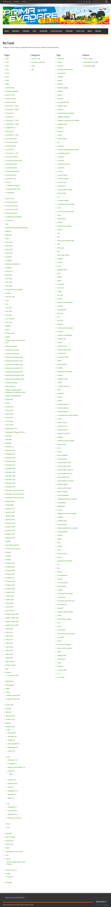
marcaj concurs (62, 346)
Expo (7, 238)
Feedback (16, 1)
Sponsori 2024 (10, 534)
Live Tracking (10, 318)
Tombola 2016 (10, 574)
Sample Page (10, 501)
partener (60, 437)
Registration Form (11, 428)
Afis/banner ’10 (13, 760)
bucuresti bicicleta (63, 102)
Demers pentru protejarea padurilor (17, 228)
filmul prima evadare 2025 (65, 240)
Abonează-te (101, 902)
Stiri (32, 69)
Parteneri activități (11, 383)
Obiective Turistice (11, 346)
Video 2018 (9, 636)
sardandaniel (87, 66)
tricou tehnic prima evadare (66, 633)
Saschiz (60, 535)
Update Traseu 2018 (12, 618)
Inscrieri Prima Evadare (64, 302)
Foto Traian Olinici (63, 255)
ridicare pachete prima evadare (67, 528)
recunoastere (61, 502)
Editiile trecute (7, 1)
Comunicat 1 (10, 113)
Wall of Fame (10, 661)
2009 (8, 730)
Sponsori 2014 (10, 508)
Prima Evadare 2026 (64, 466)
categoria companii (63, 117)
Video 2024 (9, 650)
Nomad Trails (10, 333)
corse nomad (61, 193)
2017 (7, 69)
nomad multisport (63, 408)
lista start (60, 313)
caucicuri (60, 131)
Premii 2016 (9, 414)
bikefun (59, 95)
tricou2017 (60, 637)
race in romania (62, 491)
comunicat (60, 160)
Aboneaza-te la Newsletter (14, 897)
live (58, 317)
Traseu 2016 (10, 603)
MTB (58, 390)
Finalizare (9, 268)
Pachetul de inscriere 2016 (14, 364)
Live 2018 (9, 311)
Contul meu (9, 220)
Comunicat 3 (10, 149)
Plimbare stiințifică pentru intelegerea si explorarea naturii (16, 391)
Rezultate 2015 (10, 458)
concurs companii (63, 178)
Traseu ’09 (11, 751)
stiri (58, 568)
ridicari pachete (62, 532)
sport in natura (62, 553)
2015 (7, 62)
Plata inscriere (10, 386)
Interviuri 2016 (10, 297)
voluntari (60, 666)
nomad (59, 401)
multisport (60, 393)
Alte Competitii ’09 (14, 744)
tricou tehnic (61, 630)
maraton (60, 331)
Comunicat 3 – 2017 (12, 153)
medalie (60, 375)
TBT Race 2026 (62, 583)
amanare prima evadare (65, 69)
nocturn (59, 397)
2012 (8, 824)
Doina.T (86, 58)
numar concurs (62, 422)
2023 (7, 77)
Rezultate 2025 (10, 487)
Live (7, 304)
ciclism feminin (62, 139)
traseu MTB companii (64, 619)
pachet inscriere (62, 430)
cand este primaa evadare (65, 113)
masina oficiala (62, 364)
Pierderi (10, 787)
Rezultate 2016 (10, 461)
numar (59, 419)
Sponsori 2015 (10, 512)
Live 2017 (9, 308)
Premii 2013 (9, 844)
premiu (59, 451)
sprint (59, 557)
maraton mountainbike (64, 335)
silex (58, 542)
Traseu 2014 (10, 596)
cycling (59, 222)
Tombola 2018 (10, 581)
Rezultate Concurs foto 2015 (15, 498)
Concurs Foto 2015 (12, 206)
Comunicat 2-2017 (11, 139)
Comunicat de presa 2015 (14, 160)
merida (59, 382)
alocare (59, 62)
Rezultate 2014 (10, 454)
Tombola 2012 (10, 719)
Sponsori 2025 (10, 538)
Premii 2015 (9, 410)
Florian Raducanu (89, 62)
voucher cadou (62, 670)
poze (59, 448)
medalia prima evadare (64, 371)
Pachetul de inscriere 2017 (14, 368)
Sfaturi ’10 (11, 798)
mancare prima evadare (65, 328)
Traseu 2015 (10, 599)
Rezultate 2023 (10, 479)
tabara (59, 572)
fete (58, 233)
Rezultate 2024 (10, 483)
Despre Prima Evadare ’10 (16, 767)
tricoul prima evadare (64, 644)
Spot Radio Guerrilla (12, 545)
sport (59, 550)
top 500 (59, 590)
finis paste (60, 248)
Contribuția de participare (14, 217)
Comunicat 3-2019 (11, 157)
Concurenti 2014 (11, 178)
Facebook (9, 257)
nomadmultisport (62, 411)
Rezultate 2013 (10, 450)
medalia (60, 368)
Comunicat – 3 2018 (12, 109)
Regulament (9, 681)
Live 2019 (9, 315)
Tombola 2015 (10, 570)
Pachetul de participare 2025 (15, 379)
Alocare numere (11, 98)
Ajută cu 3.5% (10, 95)
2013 (8, 827)
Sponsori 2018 (10, 523)
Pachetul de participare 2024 (15, 375)
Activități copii (56, 31)
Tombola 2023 (10, 585)
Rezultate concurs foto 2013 (15, 490)
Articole (8, 859)
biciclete (60, 91)
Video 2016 (9, 629)
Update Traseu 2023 (12, 625)
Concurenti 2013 (11, 175)
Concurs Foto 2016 (12, 209)
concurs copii (61, 182)
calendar (60, 109)
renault (59, 510)
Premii (8, 403)
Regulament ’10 (13, 791)
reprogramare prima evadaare (67, 513)
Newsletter (9, 833)
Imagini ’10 (11, 771)
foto (58, 251)
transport (60, 608)
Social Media (10, 505)
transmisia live (62, 604)
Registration (61, 506)
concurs (60, 171)
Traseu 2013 (10, 705)
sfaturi (59, 539)
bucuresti (60, 98)
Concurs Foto (10, 198)
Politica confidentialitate (13, 396)
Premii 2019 (9, 425)
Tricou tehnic (10, 610)
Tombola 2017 (10, 578)
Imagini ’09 (11, 740)
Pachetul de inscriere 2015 (14, 361)
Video (11, 774)
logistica (60, 324)
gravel (59, 280)
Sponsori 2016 (10, 516)
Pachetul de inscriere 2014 (14, 357)
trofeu (59, 652)
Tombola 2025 (10, 592)
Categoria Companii (13, 185)
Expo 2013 (9, 242)
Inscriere (8, 293)
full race (60, 262)
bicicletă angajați (62, 88)
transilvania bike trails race (65, 601)
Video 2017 (9, 632)
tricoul (59, 641)
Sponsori (69, 31)
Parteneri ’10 (12, 780)
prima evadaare (62, 455)
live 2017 (60, 320)
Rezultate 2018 (10, 468)
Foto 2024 (9, 278)
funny (59, 266)
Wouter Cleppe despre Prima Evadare (16, 863)
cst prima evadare (63, 200)
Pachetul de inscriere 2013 (14, 851)
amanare (60, 66)
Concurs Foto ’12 (11, 870)
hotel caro (60, 288)
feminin (59, 229)
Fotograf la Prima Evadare (14, 289)
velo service (61, 659)
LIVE (7, 300)
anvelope (60, 77)
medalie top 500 (62, 379)
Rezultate (9, 436)
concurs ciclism (62, 175)
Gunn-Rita (60, 284)
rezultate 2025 (62, 521)
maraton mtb (61, 339)
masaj (59, 360)
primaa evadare (62, 484)
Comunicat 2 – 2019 (12, 135)
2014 (7, 58)
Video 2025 (9, 658)
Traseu (8, 692)
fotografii (60, 259)
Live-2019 (9, 322)
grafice (59, 277)
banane (59, 80)
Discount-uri (9, 840)
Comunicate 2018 (11, 164)
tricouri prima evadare (64, 648)
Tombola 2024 (10, 589)
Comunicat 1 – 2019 (12, 124)
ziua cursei (60, 677)
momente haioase (63, 386)
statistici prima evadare (64, 561)
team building (61, 586)
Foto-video (9, 286)
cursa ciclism (61, 219)
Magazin (8, 326)
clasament (60, 146)
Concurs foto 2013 (13, 675)
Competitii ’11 (12, 807)
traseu (59, 615)
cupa (59, 215)
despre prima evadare (64, 226)
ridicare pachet (62, 524)
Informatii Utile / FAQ (13, 189)
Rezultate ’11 (10, 447)
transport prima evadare (65, 612)
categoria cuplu (62, 124)
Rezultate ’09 (12, 736)
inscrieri (59, 299)
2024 (7, 80)
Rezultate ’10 (12, 794)
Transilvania (61, 597)
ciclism (59, 135)
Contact (24, 1)
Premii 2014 (9, 407)
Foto (7, 855)
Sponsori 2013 (10, 716)
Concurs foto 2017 (11, 213)
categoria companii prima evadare (68, 120)
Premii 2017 (9, 417)
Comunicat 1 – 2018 (12, 120)
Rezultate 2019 (10, 472)
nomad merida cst (63, 404)
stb (58, 564)
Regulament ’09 (13, 747)
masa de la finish (62, 357)
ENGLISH (98, 31)
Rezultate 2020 (10, 476)
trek (58, 622)
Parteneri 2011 (12, 810)
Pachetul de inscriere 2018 (14, 372)
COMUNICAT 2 (10, 128)
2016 (7, 66)
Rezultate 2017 (10, 465)
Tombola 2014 (10, 567)
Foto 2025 (9, 282)
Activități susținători (12, 91)
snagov (59, 546)
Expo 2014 (9, 246)
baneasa (60, 84)
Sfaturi (8, 688)
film (58, 237)
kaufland (60, 306)
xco (58, 673)
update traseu (61, 655)
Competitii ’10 (12, 763)
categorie (60, 128)
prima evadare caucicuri (65, 470)
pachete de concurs (63, 433)
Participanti (10, 192)
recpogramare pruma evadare (67, 499)
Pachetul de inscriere (12, 350)
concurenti (60, 168)
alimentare (60, 58)
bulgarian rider (62, 106)
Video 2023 (9, 643)
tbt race (59, 579)
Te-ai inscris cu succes (13, 548)
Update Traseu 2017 (13, 699)
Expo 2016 (9, 253)
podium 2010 (61, 444)
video (59, 663)
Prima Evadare (62, 459)
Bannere (8, 723)
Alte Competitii (10, 837)
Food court (9, 271)
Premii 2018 (9, 421)
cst (58, 197)
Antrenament (10, 685)
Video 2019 (9, 639)
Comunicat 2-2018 (11, 142)
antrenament (61, 73)
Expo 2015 (9, 249)
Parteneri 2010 (12, 783)
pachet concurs (62, 426)
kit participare (61, 310)
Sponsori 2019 (10, 527)
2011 (8, 804)
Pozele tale (80, 31)
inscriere (60, 295)
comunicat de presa (63, 164)
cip (58, 142)
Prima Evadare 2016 (64, 462)
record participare (63, 495)
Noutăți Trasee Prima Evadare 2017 (15, 342)
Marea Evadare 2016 (64, 350)
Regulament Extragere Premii (15, 432)
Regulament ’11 (13, 814)
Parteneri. (10, 877)
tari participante (62, 575)
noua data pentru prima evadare (67, 415)
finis (58, 244)
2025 (7, 84)
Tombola (8, 552)
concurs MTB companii (64, 189)
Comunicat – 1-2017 (12, 106)
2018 (7, 73)
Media (90, 31)
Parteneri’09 (12, 733)
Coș (7, 224)
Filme (33, 66)
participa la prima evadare (65, 441)
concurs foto (61, 186)
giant (59, 273)
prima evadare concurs (64, 473)
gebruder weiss (62, 270)
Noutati (8, 337)
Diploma (8, 231)
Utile (34, 31)
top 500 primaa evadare (65, 593)
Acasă (6, 31)
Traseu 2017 (10, 607)
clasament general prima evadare (68, 149)
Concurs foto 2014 (11, 202)
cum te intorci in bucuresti (65, 211)
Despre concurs (11, 665)
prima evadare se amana (65, 481)
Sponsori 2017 (10, 519)
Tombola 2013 (10, 563)
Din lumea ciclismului (38, 62)
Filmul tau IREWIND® (13, 264)
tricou (59, 626)
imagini (59, 291)
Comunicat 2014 (11, 146)
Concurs (26, 31)
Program (8, 672)
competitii (60, 157)
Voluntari (43, 31)
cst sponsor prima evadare (65, 204)
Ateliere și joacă (11, 102)
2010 (8, 757)
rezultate (60, 517)
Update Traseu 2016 (12, 614)
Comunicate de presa (12, 171)
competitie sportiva (63, 153)
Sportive (8, 541)
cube (59, 208)
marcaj (59, 342)
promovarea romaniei (64, 488)
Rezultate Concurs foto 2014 (15, 494)
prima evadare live (63, 477)
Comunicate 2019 (11, 168)
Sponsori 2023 (10, 530)
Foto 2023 (9, 275)
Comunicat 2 (10, 131)
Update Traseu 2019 (12, 621)
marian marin (61, 353)
